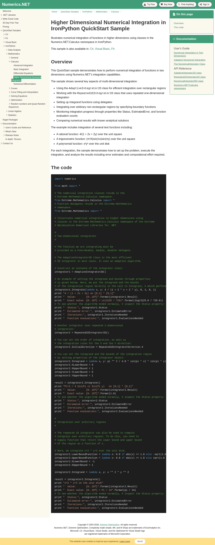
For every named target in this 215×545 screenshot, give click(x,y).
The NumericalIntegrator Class (189, 64)
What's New (10, 131)
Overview (179, 23)
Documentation (9, 123)
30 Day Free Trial (10, 23)
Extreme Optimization (109, 525)
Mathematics (14, 54)
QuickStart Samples (12, 30)
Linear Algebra (14, 111)
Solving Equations (19, 96)
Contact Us (8, 143)
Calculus (15, 61)
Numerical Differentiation (25, 84)
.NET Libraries (9, 15)
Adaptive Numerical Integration (189, 60)
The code (179, 27)
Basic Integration (21, 69)
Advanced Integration (23, 65)
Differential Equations (23, 73)
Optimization (16, 100)
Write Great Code (11, 19)
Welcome (7, 11)
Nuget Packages (10, 120)
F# (6, 38)
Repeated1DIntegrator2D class (190, 77)
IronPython (10, 46)
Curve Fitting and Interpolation (24, 92)
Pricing (6, 27)
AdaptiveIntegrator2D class (188, 73)
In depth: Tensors (13, 139)
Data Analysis (14, 50)
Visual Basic (10, 42)
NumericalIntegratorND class (188, 81)
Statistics (12, 115)
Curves (14, 88)
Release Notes (12, 135)
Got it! (140, 541)
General (14, 58)
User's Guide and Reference (18, 127)
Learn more (125, 541)
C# (6, 34)
